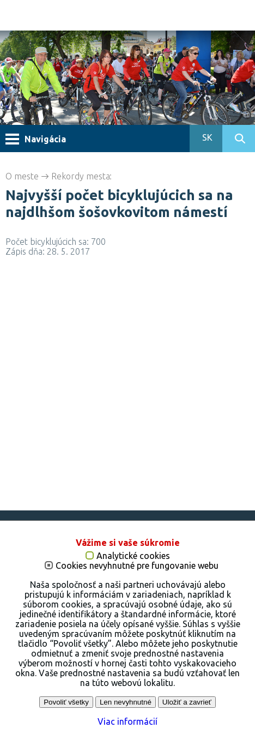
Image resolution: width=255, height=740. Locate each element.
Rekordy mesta (80, 176)
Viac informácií (127, 721)
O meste (22, 176)
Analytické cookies (133, 556)
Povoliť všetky (66, 702)
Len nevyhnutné (125, 702)
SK (206, 137)
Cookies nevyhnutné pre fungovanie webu (137, 565)
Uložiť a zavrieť (186, 702)
